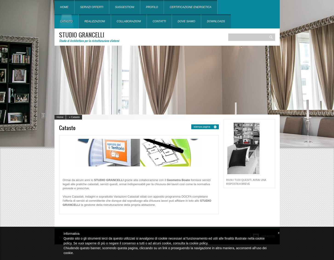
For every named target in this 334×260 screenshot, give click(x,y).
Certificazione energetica (190, 7)
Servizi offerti (91, 7)
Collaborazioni (129, 21)
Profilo (152, 7)
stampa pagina (202, 126)
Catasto (66, 21)
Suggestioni (124, 7)
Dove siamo (186, 21)
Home (64, 7)
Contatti (159, 21)
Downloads (216, 21)
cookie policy (198, 243)
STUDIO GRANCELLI (81, 35)
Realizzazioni (94, 21)
